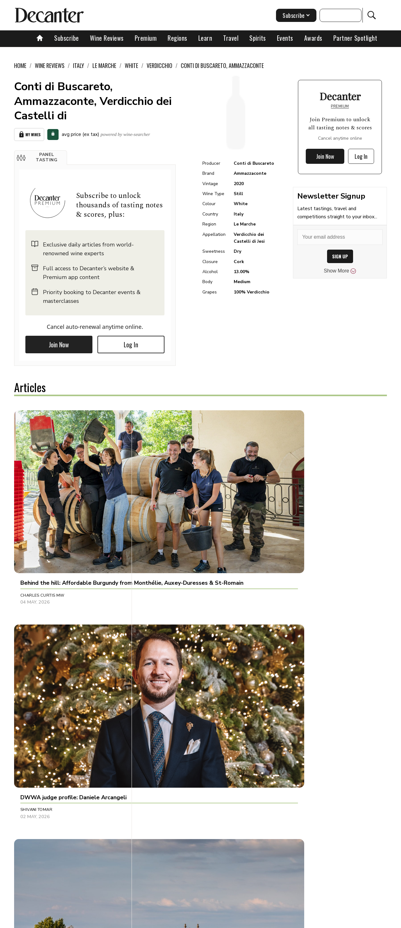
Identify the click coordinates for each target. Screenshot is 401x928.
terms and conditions (255, 921)
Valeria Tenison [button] (284, 508)
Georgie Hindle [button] (283, 637)
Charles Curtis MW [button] (42, 508)
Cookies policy (174, 921)
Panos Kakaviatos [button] (163, 637)
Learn (205, 38)
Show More (340, 271)
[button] (40, 156)
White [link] (131, 65)
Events (285, 38)
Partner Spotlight (355, 38)
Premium (146, 38)
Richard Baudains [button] (41, 637)
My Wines (29, 133)
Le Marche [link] (104, 65)
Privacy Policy (211, 921)
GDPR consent (298, 921)
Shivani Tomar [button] (159, 508)
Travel (230, 38)
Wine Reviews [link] (50, 65)
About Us (83, 921)
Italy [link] (78, 65)
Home (20, 65)
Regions (177, 38)
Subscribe (66, 38)
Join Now (59, 342)
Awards (313, 38)
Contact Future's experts (126, 921)
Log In (131, 342)
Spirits (257, 38)
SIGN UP (340, 256)
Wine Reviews (107, 38)
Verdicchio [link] (159, 65)
